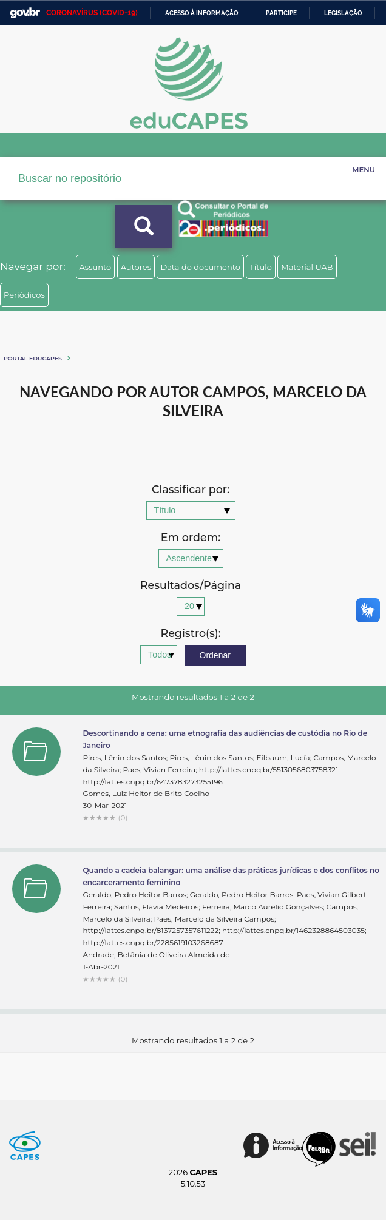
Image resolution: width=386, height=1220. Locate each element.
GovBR (25, 13)
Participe (281, 13)
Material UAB (307, 267)
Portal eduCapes (33, 358)
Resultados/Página (191, 585)
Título (260, 267)
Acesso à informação (202, 13)
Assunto (96, 267)
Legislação (343, 13)
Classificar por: (190, 490)
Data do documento (200, 267)
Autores (136, 267)
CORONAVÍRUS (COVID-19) (92, 12)
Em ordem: (190, 538)
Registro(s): (190, 633)
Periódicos (24, 295)
